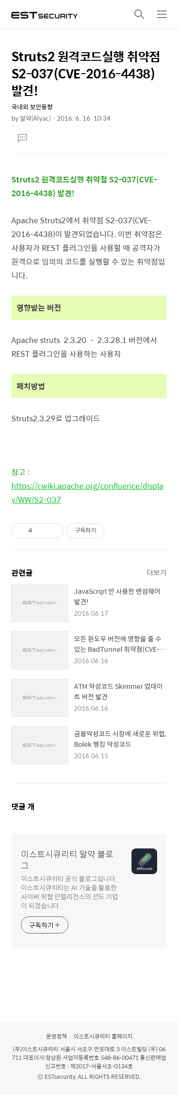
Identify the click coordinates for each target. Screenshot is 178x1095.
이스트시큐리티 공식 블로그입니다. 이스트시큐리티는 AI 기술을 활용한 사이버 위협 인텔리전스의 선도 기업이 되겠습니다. (69, 891)
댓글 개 (23, 806)
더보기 (157, 572)
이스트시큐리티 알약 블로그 (67, 859)
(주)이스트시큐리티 (35, 1049)
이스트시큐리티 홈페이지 (103, 1036)
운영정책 (56, 1036)
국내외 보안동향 (32, 107)
